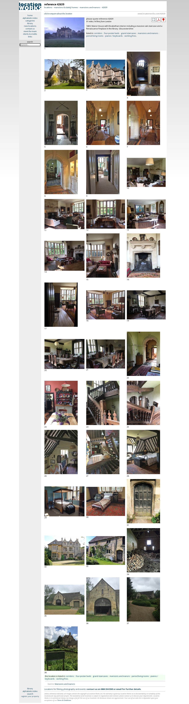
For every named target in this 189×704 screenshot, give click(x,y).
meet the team (30, 31)
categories (30, 20)
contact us (30, 28)
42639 (104, 7)
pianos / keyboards (114, 36)
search (30, 693)
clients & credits (30, 34)
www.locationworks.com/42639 (151, 13)
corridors (98, 33)
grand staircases (128, 33)
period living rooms (94, 36)
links (30, 36)
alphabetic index (30, 18)
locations (48, 7)
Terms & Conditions (64, 700)
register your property (30, 696)
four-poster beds (111, 33)
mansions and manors (90, 7)
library (30, 23)
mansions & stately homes (66, 7)
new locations (30, 26)
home (30, 15)
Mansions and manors (65, 684)
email (119, 689)
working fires (130, 36)
